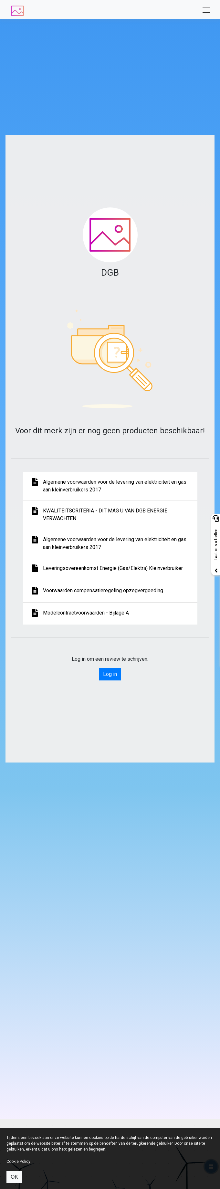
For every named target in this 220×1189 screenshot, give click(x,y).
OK (14, 1177)
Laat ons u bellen (216, 544)
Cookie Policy (18, 1161)
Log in (110, 674)
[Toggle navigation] (204, 9)
